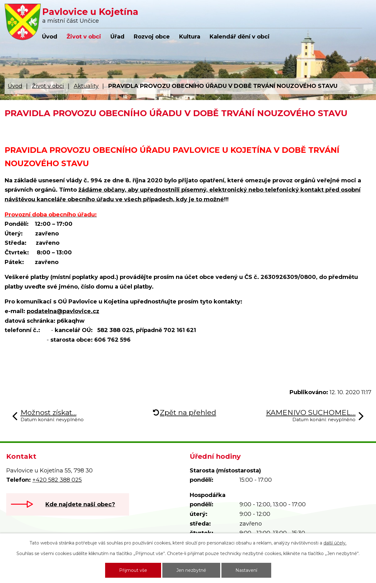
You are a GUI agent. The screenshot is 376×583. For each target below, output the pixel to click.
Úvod (49, 36)
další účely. (334, 543)
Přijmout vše (133, 570)
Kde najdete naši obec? (80, 504)
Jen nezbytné (191, 570)
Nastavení (246, 570)
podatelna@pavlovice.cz (63, 311)
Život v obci (84, 36)
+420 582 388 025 (57, 479)
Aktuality (86, 86)
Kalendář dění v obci (240, 36)
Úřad (117, 36)
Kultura (189, 36)
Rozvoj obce (152, 36)
